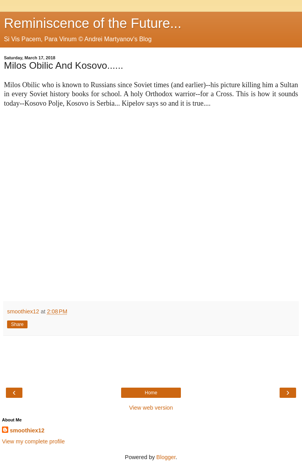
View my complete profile (33, 441)
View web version (151, 408)
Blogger (166, 457)
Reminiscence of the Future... (92, 23)
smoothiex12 (27, 430)
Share (17, 324)
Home (151, 392)
